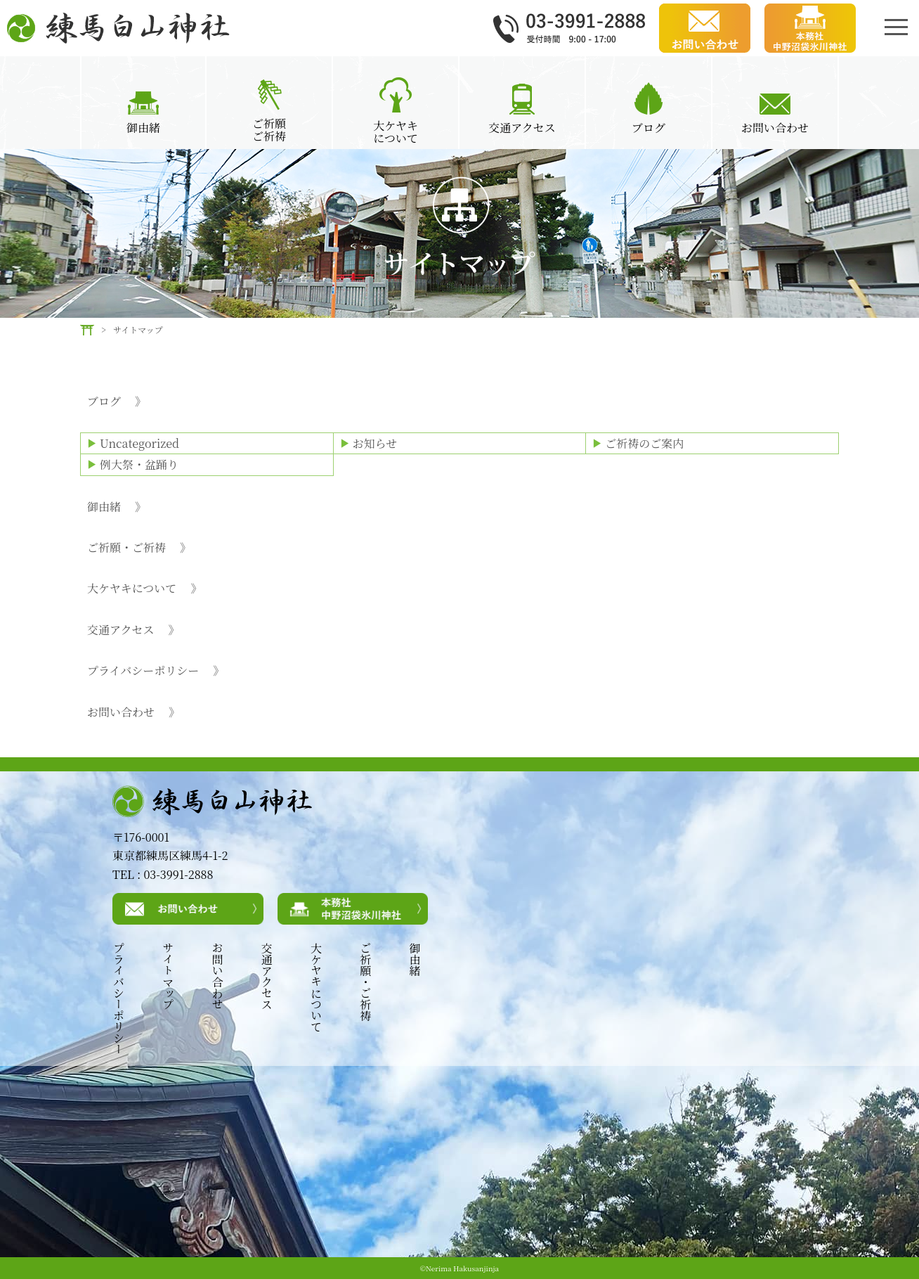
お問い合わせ (133, 712)
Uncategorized (139, 443)
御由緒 (116, 507)
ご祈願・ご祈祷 (139, 547)
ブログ (116, 401)
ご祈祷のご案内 (644, 443)
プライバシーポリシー (155, 670)
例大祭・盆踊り (139, 464)
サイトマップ (167, 976)
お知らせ (375, 443)
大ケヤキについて (144, 588)
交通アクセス (133, 630)
